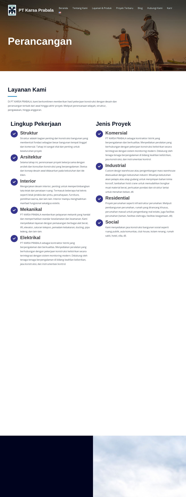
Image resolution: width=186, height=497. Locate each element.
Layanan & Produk (102, 8)
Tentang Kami (79, 8)
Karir (169, 8)
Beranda (63, 8)
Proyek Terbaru (124, 8)
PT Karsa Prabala (36, 10)
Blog (140, 8)
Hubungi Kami (154, 8)
